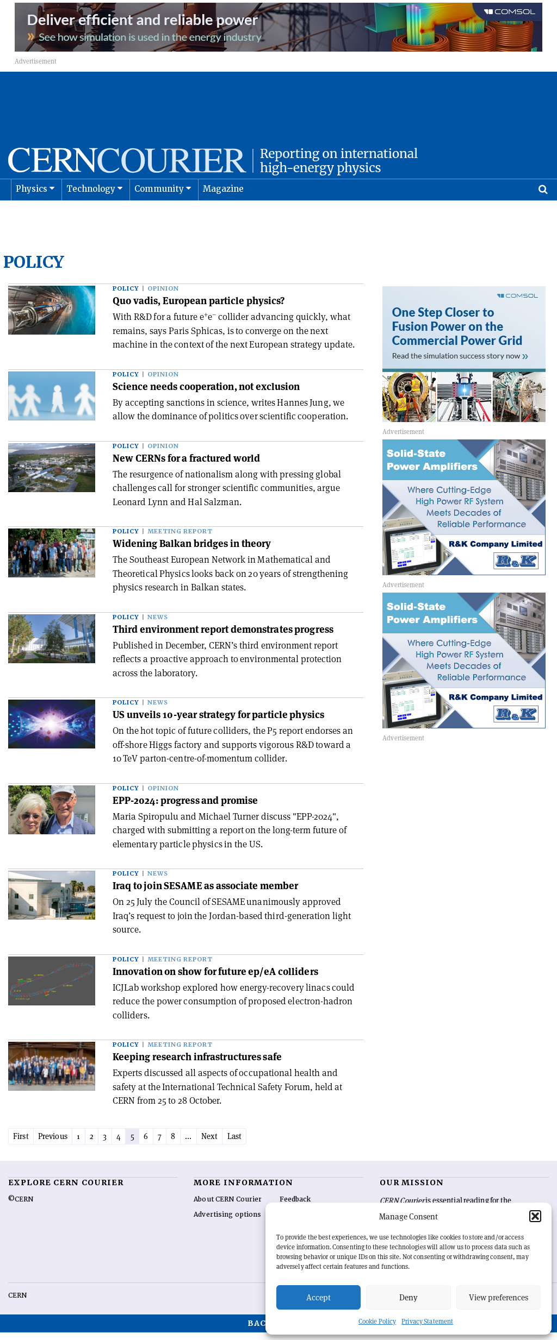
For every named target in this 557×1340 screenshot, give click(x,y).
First (23, 1143)
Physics (31, 216)
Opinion (163, 295)
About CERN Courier (228, 1207)
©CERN (20, 1207)
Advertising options (227, 1222)
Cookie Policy (377, 1321)
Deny (408, 1297)
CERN (17, 1303)
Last (269, 1143)
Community (159, 216)
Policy (126, 295)
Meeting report (180, 538)
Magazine (223, 216)
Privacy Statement (427, 1321)
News (157, 624)
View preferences (498, 1297)
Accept (318, 1297)
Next (241, 1143)
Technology (91, 216)
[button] (535, 1216)
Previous (60, 1143)
